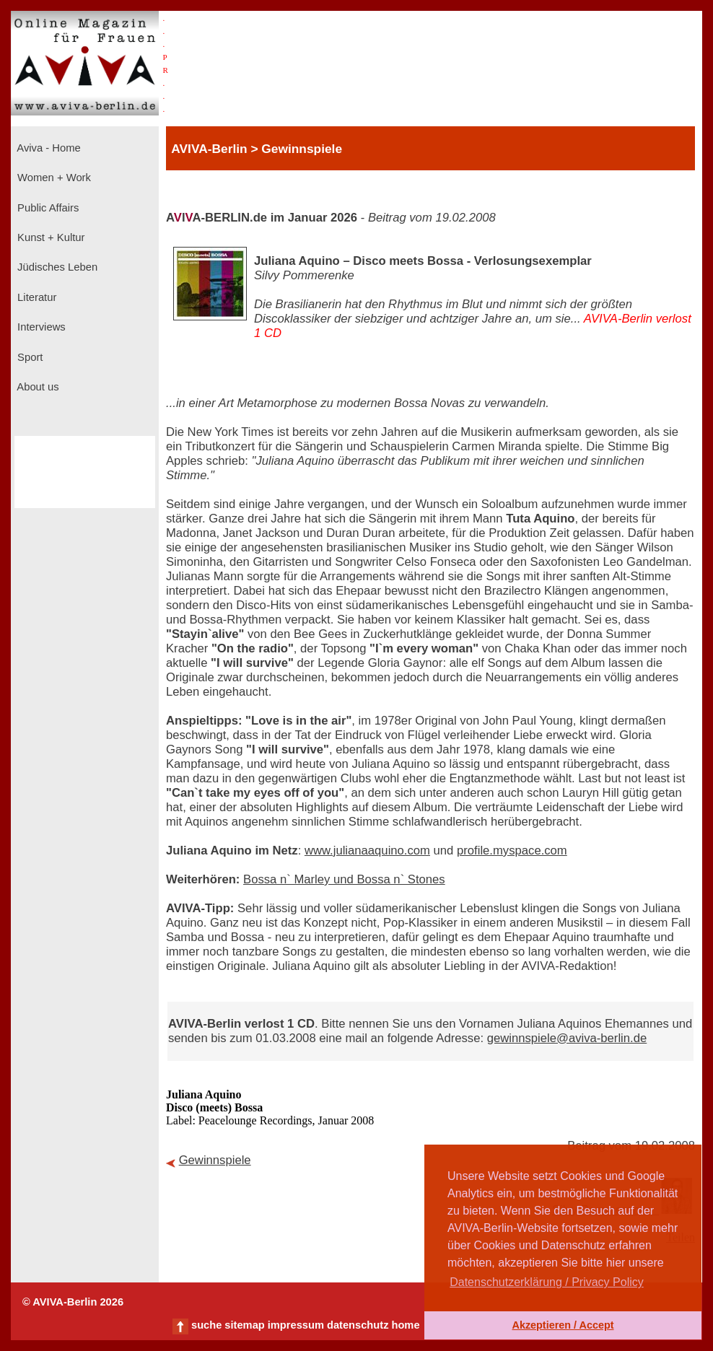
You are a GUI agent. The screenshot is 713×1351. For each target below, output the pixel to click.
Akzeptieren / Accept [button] (562, 1325)
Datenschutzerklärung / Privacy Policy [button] (547, 1282)
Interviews (40, 327)
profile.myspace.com (512, 850)
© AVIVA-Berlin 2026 (72, 1302)
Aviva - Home (47, 148)
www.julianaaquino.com (367, 850)
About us (36, 387)
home (405, 1325)
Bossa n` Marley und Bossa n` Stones (344, 879)
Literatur (35, 297)
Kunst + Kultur (49, 237)
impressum (296, 1325)
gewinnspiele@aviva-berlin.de (567, 1038)
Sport (28, 357)
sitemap (244, 1325)
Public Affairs (46, 208)
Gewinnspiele (215, 1160)
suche (206, 1325)
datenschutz (358, 1325)
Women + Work (52, 177)
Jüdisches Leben (55, 267)
